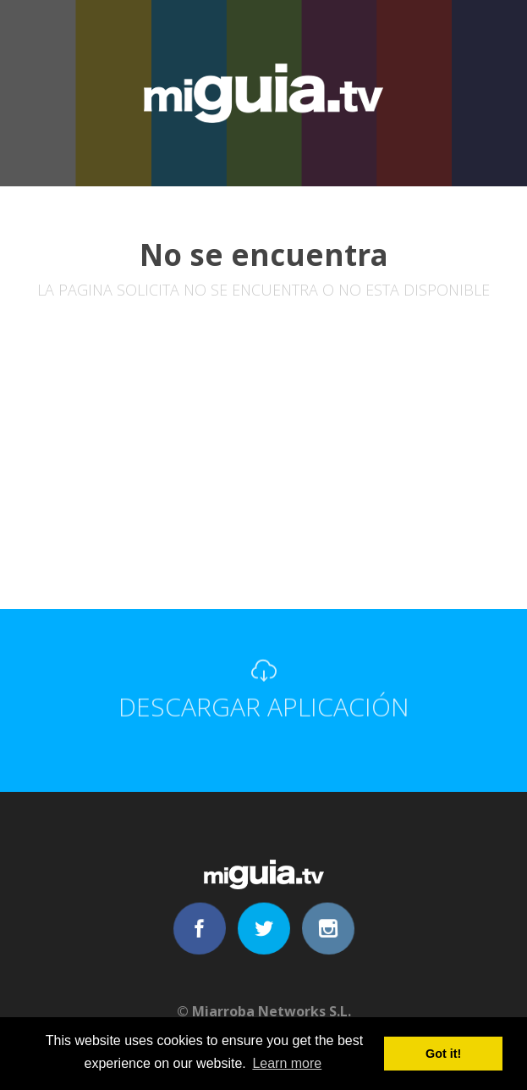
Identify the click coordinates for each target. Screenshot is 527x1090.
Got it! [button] (443, 1053)
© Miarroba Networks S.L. (264, 1011)
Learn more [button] (286, 1063)
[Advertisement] (263, 481)
